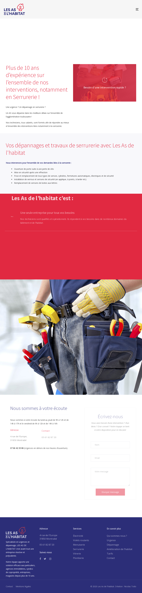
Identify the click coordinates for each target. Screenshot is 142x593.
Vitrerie (77, 553)
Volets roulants (81, 540)
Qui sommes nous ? (117, 535)
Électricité (78, 535)
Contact (111, 558)
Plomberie (78, 558)
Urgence (111, 540)
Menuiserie (79, 544)
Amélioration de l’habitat (119, 549)
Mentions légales (23, 586)
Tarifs (110, 553)
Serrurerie (78, 549)
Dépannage (113, 544)
